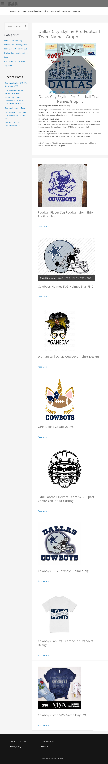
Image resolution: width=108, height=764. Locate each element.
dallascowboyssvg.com (57, 758)
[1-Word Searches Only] (14, 26)
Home (12, 11)
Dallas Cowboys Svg (22, 11)
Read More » (43, 226)
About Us (44, 747)
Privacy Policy (15, 747)
